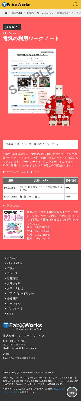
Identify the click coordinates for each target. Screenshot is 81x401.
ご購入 (11, 268)
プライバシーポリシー (20, 293)
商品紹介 (17, 13)
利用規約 (15, 392)
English (11, 313)
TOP (72, 393)
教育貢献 (12, 278)
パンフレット (15, 308)
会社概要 (12, 298)
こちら (36, 171)
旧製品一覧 (33, 13)
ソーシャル (13, 303)
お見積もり (13, 283)
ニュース (12, 273)
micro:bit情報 (14, 263)
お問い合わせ (15, 288)
